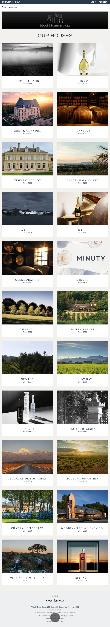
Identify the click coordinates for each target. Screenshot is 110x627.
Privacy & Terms (55, 610)
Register (103, 2)
